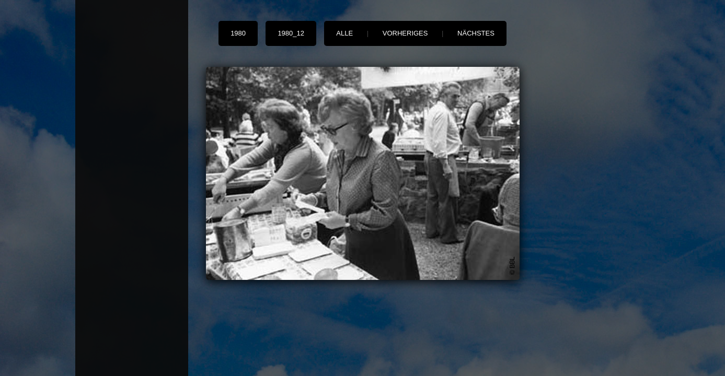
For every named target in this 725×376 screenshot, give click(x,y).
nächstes (475, 33)
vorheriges (405, 33)
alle (344, 33)
